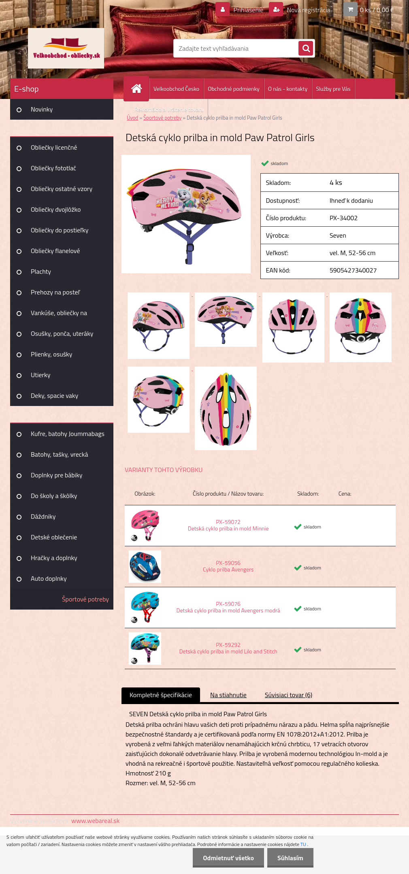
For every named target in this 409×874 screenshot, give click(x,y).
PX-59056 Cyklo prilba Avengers (228, 565)
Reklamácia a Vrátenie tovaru (169, 109)
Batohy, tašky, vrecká (59, 454)
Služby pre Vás (333, 88)
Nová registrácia (307, 10)
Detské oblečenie (54, 537)
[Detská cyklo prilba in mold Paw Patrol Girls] (186, 158)
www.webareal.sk (95, 820)
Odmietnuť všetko (228, 858)
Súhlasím (290, 858)
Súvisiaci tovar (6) (288, 695)
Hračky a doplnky (54, 558)
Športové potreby (85, 599)
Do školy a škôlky (54, 495)
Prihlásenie (248, 10)
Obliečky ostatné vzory (61, 188)
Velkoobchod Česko (176, 88)
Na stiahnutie (228, 695)
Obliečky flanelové (55, 251)
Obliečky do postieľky (60, 230)
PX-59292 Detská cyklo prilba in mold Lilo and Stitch (228, 647)
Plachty (41, 271)
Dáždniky (43, 516)
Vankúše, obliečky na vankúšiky (59, 315)
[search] (305, 48)
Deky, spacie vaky (54, 395)
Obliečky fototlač (53, 168)
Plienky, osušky (51, 354)
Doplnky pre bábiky (57, 475)
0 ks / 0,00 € (377, 10)
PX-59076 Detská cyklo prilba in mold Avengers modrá (228, 606)
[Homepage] (139, 88)
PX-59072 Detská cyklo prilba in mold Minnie (228, 525)
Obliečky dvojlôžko (56, 209)
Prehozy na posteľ (55, 292)
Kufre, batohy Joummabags (67, 433)
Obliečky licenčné (54, 147)
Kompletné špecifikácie (161, 695)
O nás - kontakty (287, 88)
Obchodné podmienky (234, 88)
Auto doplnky (49, 578)
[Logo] (65, 48)
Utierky (40, 375)
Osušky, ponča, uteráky (62, 333)
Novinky (42, 109)
